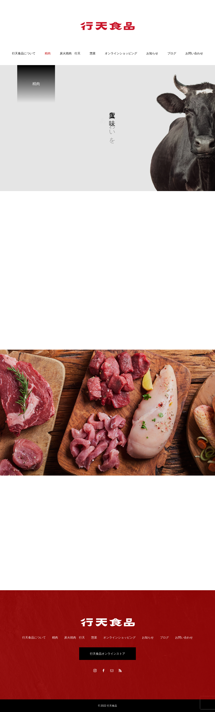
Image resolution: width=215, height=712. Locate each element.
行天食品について (23, 53)
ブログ (171, 53)
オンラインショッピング (121, 53)
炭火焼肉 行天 (70, 53)
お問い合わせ (194, 53)
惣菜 (93, 53)
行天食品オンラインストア (107, 653)
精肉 (48, 53)
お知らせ (152, 53)
